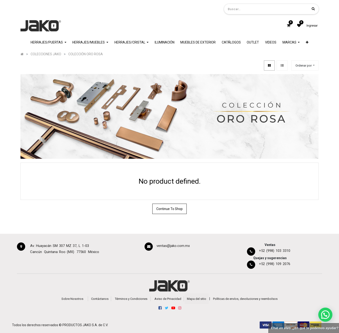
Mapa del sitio (196, 299)
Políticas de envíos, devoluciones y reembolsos (245, 299)
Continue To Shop (169, 209)
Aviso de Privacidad (167, 299)
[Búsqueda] (313, 9)
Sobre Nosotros (72, 299)
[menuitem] (165, 42)
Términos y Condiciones (131, 299)
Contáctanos (100, 299)
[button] (307, 42)
